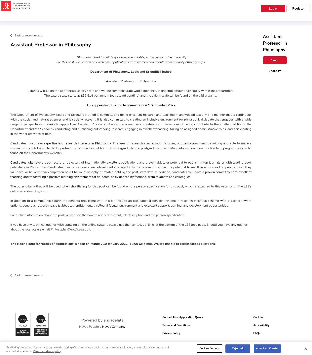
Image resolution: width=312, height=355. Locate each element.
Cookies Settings (210, 349)
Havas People (89, 327)
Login (273, 8)
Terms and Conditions (176, 325)
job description (133, 215)
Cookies (258, 317)
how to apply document (104, 215)
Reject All (238, 349)
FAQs (256, 333)
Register (298, 8)
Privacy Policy (171, 333)
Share (274, 71)
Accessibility (261, 325)
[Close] (305, 350)
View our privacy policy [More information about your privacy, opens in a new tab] (47, 352)
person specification (170, 215)
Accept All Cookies (267, 349)
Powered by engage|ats (102, 320)
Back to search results (26, 35)
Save (274, 60)
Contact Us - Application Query (182, 317)
